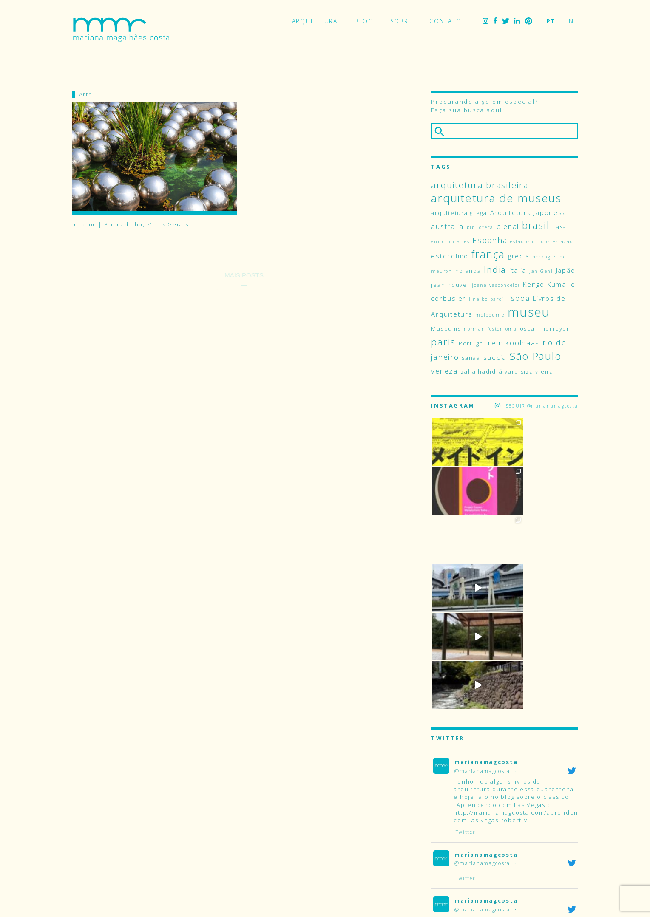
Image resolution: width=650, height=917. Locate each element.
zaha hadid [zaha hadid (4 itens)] (478, 371)
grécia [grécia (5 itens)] (518, 256)
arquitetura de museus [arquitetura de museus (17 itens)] (496, 198)
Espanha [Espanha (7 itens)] (489, 240)
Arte (86, 94)
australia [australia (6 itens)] (447, 226)
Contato (445, 21)
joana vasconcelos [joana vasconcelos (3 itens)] (496, 285)
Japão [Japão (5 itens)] (566, 270)
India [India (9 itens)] (495, 269)
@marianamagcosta (482, 576)
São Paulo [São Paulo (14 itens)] (535, 356)
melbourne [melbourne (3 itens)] (490, 315)
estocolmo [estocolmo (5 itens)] (449, 256)
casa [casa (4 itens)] (559, 227)
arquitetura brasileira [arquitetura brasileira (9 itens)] (479, 185)
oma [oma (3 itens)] (511, 329)
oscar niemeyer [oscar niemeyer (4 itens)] (545, 328)
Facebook (495, 21)
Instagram (485, 21)
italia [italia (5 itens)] (517, 270)
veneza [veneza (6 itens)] (444, 371)
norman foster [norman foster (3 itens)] (483, 329)
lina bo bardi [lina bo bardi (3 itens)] (487, 299)
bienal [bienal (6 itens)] (508, 226)
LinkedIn (517, 21)
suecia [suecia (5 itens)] (494, 357)
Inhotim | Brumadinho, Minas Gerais (130, 224)
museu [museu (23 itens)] (529, 311)
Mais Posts (244, 275)
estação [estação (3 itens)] (563, 241)
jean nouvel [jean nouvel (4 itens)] (450, 285)
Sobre (401, 21)
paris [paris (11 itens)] (443, 341)
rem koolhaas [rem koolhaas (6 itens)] (513, 343)
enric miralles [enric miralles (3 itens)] (450, 241)
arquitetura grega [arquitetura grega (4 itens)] (459, 213)
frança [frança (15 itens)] (488, 254)
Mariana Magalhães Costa (121, 29)
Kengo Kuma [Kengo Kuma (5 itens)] (544, 284)
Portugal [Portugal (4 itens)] (472, 343)
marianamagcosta (485, 568)
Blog (364, 21)
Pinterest (529, 21)
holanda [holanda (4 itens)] (468, 271)
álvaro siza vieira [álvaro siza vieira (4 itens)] (526, 371)
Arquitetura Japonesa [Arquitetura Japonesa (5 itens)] (528, 212)
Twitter (505, 21)
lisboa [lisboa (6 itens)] (518, 298)
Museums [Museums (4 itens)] (446, 328)
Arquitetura (315, 21)
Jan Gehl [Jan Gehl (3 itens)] (541, 271)
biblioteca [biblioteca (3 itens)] (480, 227)
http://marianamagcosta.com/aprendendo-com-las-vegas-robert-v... (521, 621)
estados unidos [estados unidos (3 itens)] (530, 241)
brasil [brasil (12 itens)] (535, 225)
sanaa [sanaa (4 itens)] (471, 358)
